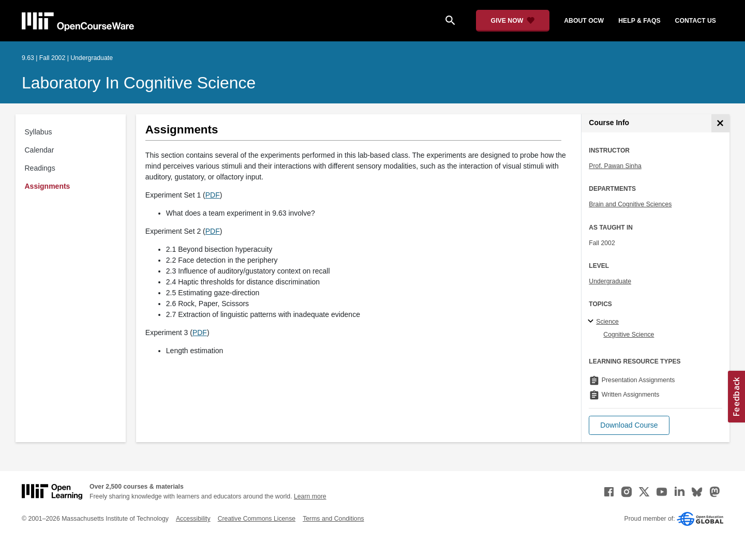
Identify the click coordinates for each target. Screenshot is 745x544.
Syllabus (38, 132)
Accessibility (193, 518)
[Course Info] (720, 123)
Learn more (310, 496)
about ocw (584, 20)
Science (607, 321)
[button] (629, 425)
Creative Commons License (256, 518)
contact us (695, 20)
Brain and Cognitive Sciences (630, 204)
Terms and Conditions (333, 518)
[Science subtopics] (592, 321)
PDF (212, 195)
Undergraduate (610, 281)
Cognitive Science (628, 334)
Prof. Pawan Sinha (615, 166)
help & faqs (639, 20)
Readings (40, 168)
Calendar (39, 150)
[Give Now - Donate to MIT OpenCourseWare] (513, 21)
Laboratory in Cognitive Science (139, 82)
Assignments (47, 186)
